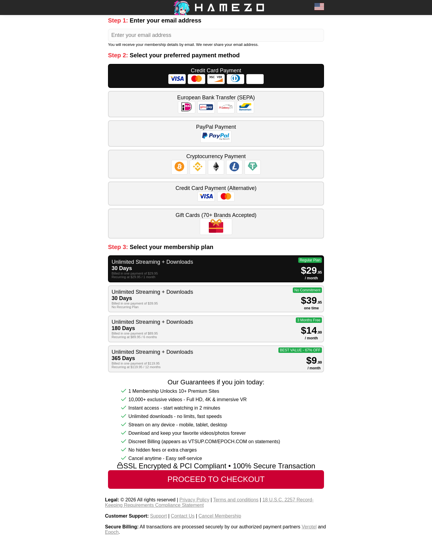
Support (158, 515)
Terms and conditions (235, 499)
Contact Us (182, 515)
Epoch (111, 532)
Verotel (309, 526)
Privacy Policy (194, 499)
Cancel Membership (220, 515)
